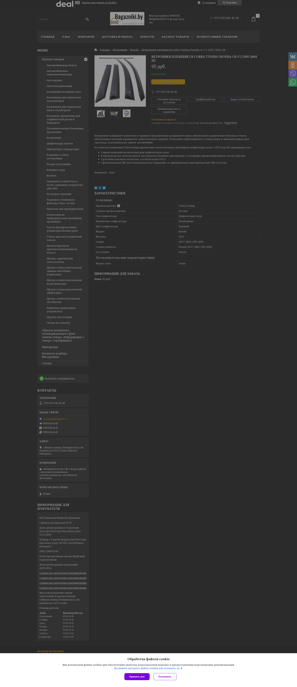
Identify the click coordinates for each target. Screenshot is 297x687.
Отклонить (165, 676)
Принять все (137, 676)
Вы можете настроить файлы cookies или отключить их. (147, 668)
